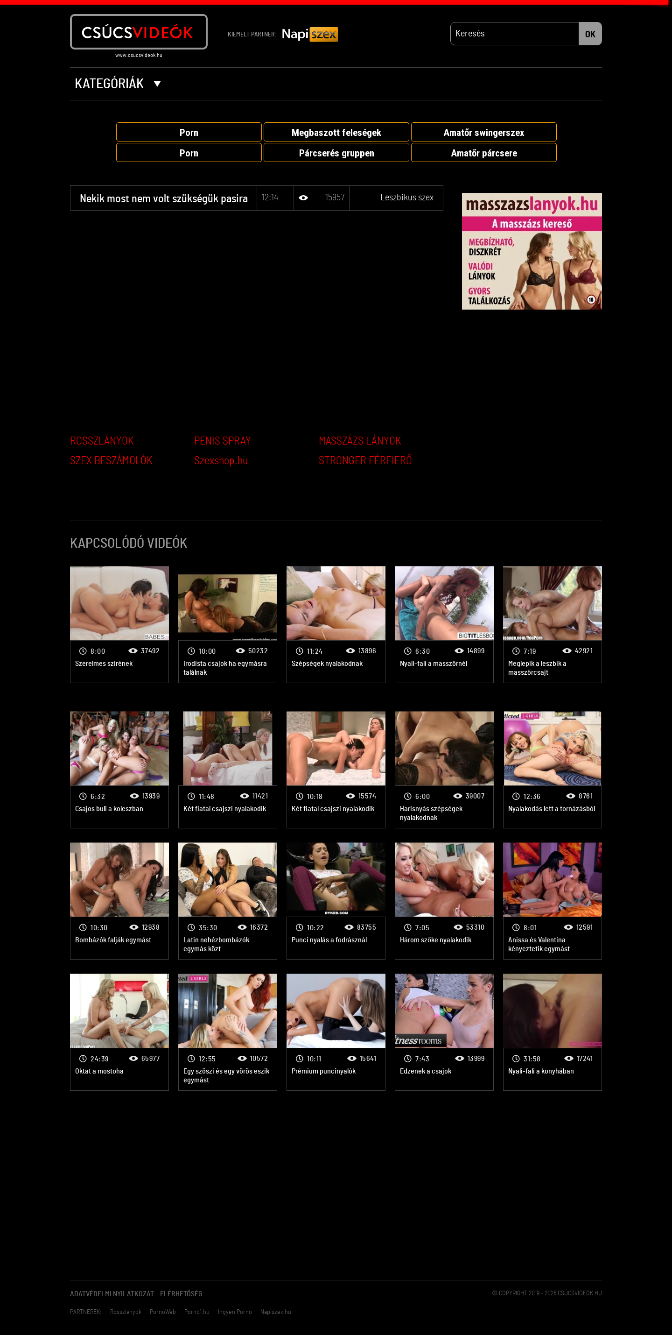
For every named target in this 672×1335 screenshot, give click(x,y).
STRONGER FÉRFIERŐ (365, 460)
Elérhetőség (181, 1294)
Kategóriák (118, 84)
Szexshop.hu (221, 460)
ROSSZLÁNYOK (102, 441)
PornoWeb (163, 1312)
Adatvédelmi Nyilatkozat (112, 1294)
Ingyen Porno (235, 1312)
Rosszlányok (125, 1312)
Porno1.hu (197, 1312)
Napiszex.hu (275, 1312)
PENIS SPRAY (222, 441)
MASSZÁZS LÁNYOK (360, 441)
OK (590, 34)
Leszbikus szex (407, 197)
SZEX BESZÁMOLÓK (111, 460)
